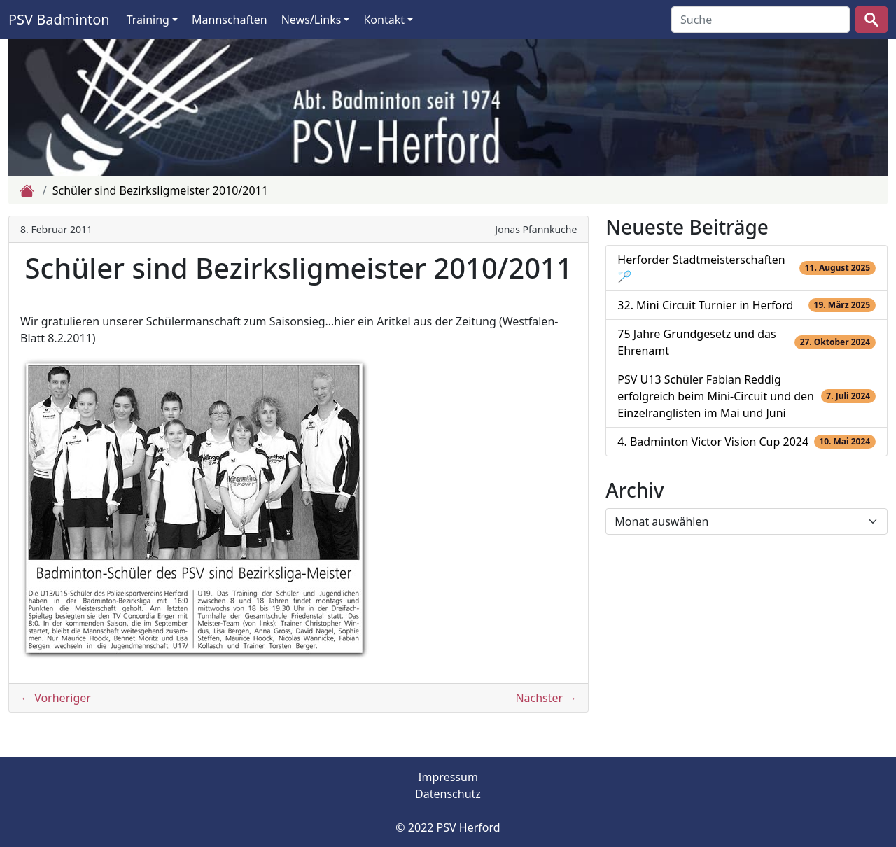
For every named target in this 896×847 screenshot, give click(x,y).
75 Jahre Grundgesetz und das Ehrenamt (696, 342)
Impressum (448, 777)
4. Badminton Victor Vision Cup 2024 (712, 441)
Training (148, 19)
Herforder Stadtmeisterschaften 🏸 (701, 268)
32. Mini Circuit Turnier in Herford (705, 305)
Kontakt (384, 19)
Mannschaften (229, 19)
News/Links (311, 19)
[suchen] (871, 19)
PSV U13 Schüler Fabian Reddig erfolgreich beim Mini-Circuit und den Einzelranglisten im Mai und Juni (715, 396)
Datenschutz (448, 794)
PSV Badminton (59, 19)
